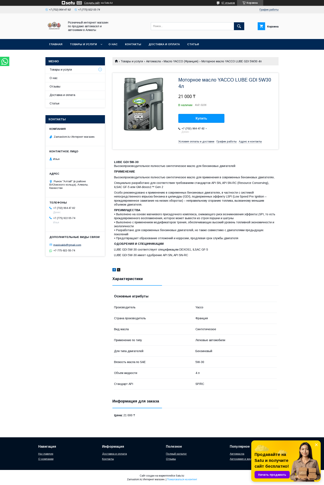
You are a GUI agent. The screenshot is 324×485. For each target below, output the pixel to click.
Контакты (133, 44)
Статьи (193, 44)
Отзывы (55, 86)
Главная (55, 44)
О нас (113, 44)
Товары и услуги (83, 44)
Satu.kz (180, 475)
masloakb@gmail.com (67, 244)
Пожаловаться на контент (182, 479)
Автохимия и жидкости (244, 458)
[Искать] (239, 26)
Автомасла (153, 61)
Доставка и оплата (164, 44)
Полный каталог (176, 453)
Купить (201, 118)
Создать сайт (92, 2)
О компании (46, 458)
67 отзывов (228, 2)
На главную (45, 453)
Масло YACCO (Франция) (181, 61)
